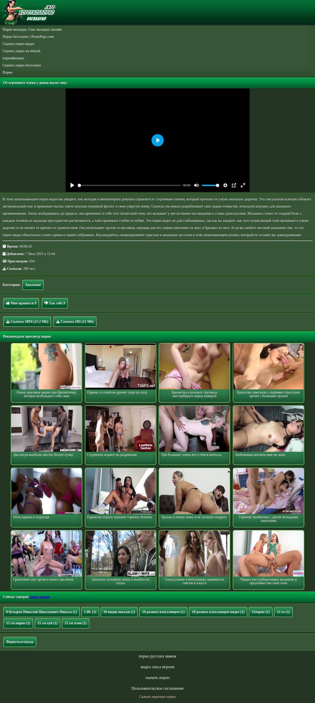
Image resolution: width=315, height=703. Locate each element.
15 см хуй (47, 623)
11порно (261, 612)
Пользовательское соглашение (157, 688)
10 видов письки (119, 612)
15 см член (76, 623)
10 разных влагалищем (163, 612)
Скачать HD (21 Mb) (75, 321)
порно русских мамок (157, 656)
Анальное (33, 285)
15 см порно (18, 623)
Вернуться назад (19, 642)
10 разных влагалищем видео (218, 612)
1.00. (90, 612)
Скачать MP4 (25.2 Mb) (27, 321)
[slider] (129, 185)
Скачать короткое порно (157, 697)
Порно (8, 72)
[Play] (72, 185)
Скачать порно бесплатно (22, 65)
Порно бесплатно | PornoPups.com (28, 37)
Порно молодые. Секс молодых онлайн (32, 29)
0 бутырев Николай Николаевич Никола (41, 612)
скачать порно (157, 677)
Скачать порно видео (18, 44)
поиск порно (40, 597)
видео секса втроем (157, 667)
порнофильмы (13, 58)
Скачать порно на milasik (21, 51)
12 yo (283, 612)
